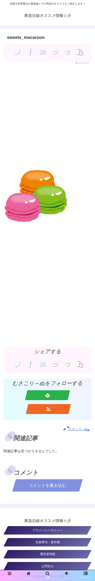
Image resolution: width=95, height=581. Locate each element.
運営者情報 (47, 554)
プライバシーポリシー (47, 530)
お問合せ (48, 566)
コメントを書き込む (47, 485)
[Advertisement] (47, 116)
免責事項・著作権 (47, 542)
